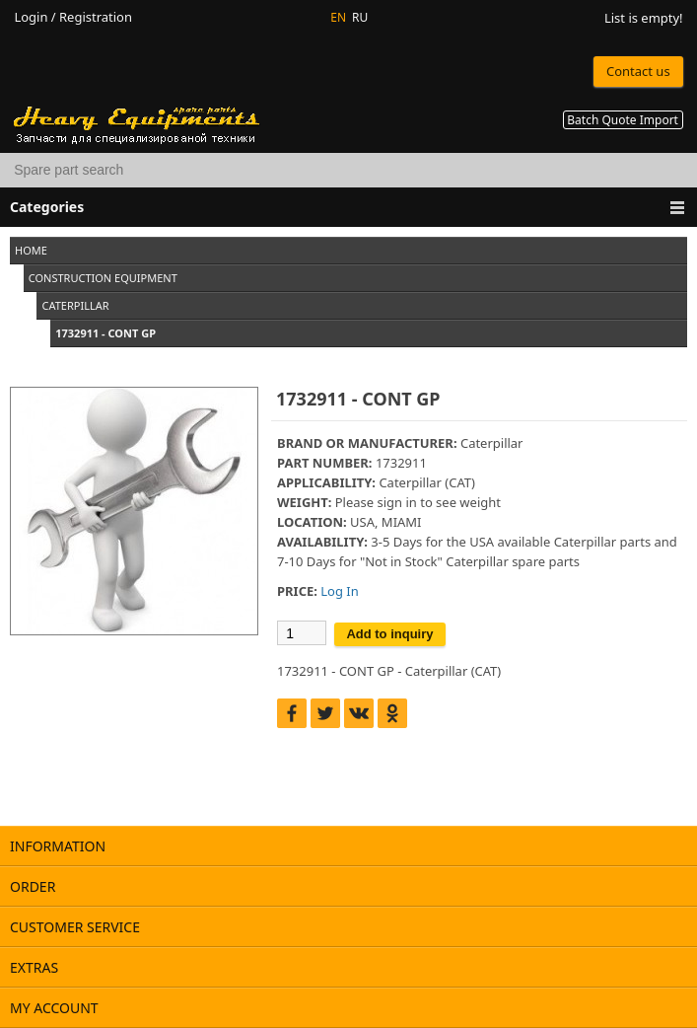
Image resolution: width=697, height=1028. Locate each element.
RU (360, 17)
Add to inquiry (389, 633)
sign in (396, 502)
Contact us (638, 71)
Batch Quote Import (622, 119)
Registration (95, 17)
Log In (339, 591)
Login (30, 17)
